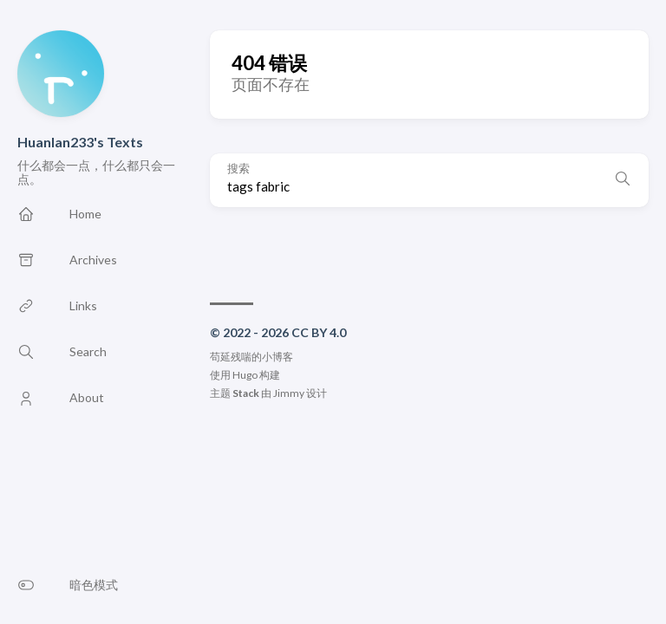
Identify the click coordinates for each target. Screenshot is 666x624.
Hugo (245, 374)
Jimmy (288, 393)
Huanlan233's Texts (80, 141)
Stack (245, 393)
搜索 (238, 168)
